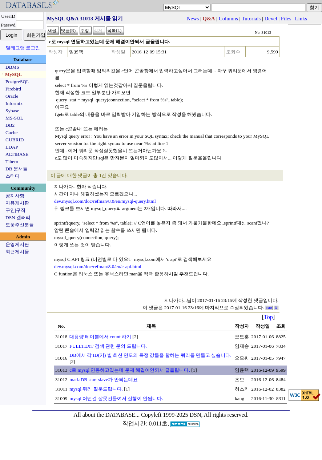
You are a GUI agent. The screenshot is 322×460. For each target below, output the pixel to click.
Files (286, 18)
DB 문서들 (16, 169)
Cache (11, 132)
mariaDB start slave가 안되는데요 (103, 379)
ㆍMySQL (11, 74)
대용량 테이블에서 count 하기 (100, 336)
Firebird (13, 89)
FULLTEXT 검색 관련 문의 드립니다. (108, 346)
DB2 (10, 125)
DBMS (12, 67)
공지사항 (14, 195)
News (193, 18)
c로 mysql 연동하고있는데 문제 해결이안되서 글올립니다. (129, 370)
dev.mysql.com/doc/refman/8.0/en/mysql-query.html (105, 201)
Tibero (11, 161)
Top (268, 317)
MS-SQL (14, 118)
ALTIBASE (16, 154)
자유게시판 (17, 203)
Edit (269, 308)
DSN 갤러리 (18, 217)
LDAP (11, 147)
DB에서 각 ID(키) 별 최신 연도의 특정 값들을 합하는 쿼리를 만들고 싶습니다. (150, 355)
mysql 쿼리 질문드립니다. (96, 389)
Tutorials (251, 18)
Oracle (12, 96)
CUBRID (14, 139)
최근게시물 (17, 251)
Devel (271, 18)
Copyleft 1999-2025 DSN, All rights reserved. (195, 415)
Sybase (12, 110)
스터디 (12, 176)
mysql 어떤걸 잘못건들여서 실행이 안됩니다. (116, 398)
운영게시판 (17, 244)
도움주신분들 (19, 224)
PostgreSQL (17, 81)
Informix (14, 103)
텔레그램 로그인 (23, 48)
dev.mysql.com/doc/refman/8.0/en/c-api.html (97, 266)
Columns (228, 18)
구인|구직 (15, 210)
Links (301, 18)
